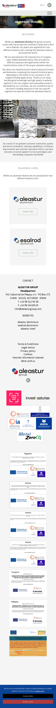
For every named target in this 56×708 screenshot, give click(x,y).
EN (42, 5)
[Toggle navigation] (49, 13)
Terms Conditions (28, 344)
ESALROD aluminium (28, 325)
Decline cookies (28, 702)
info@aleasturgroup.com (28, 309)
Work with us (28, 361)
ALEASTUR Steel (28, 328)
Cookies (28, 354)
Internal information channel (28, 357)
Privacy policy (28, 351)
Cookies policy (40, 691)
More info (28, 211)
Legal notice (28, 347)
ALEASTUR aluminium (28, 322)
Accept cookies (28, 696)
